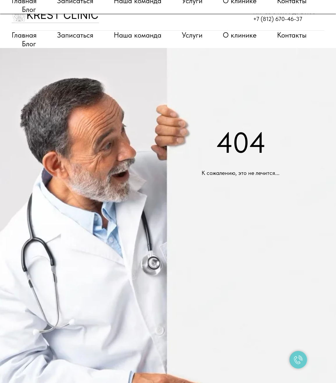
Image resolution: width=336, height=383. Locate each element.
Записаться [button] (75, 35)
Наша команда (137, 35)
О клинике (240, 35)
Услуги (192, 35)
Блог (29, 43)
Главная (24, 35)
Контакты (292, 35)
